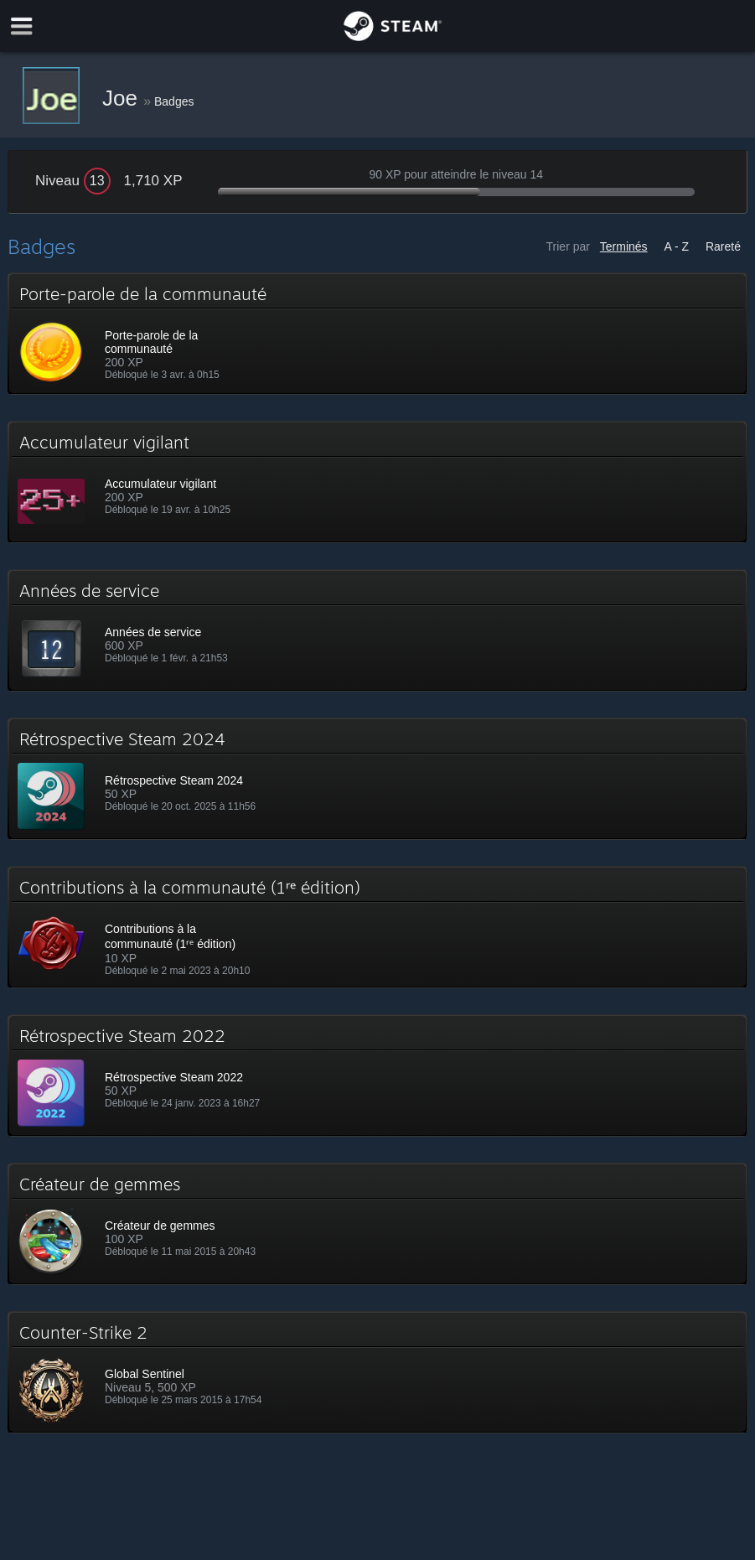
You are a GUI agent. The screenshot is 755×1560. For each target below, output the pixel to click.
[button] (377, 333)
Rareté (723, 246)
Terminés (624, 246)
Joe (122, 98)
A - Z (677, 246)
